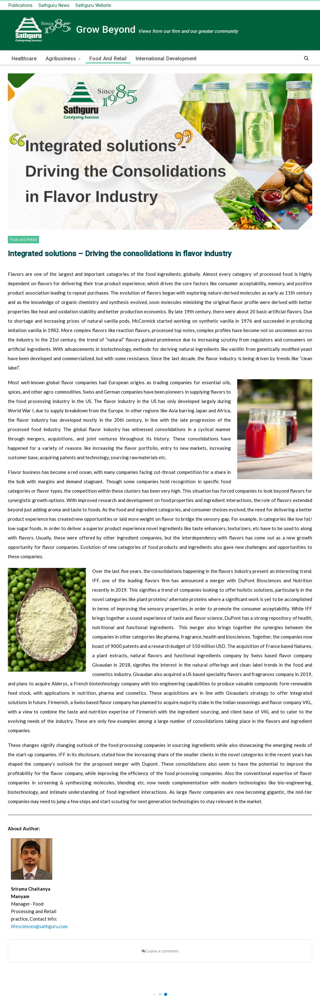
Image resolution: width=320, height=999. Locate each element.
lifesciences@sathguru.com (39, 926)
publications (20, 5)
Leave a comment (160, 950)
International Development (166, 59)
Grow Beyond (123, 29)
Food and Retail (108, 59)
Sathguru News (53, 5)
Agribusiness (61, 59)
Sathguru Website (93, 5)
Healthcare (24, 59)
